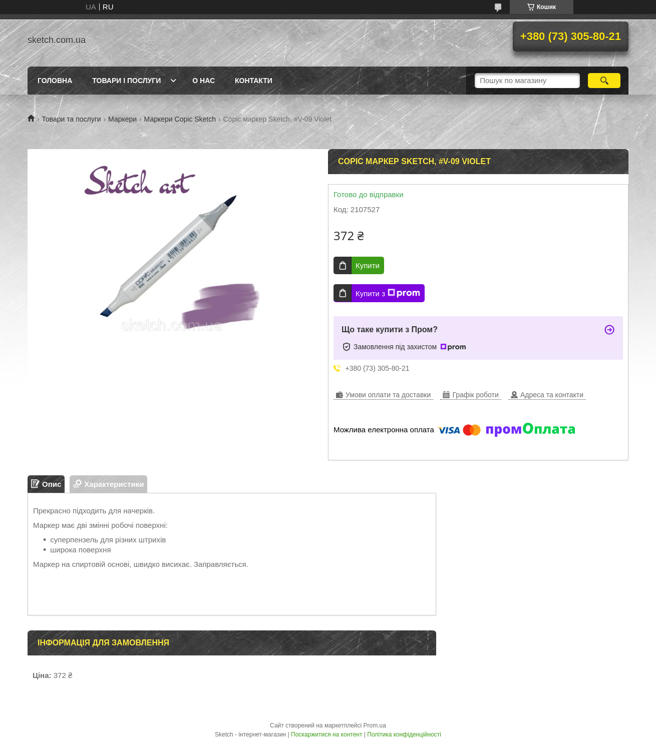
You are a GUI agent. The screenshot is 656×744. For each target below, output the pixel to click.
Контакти (253, 81)
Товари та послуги (71, 119)
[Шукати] (604, 80)
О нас (203, 81)
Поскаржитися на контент (326, 734)
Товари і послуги (126, 81)
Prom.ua (375, 725)
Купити (368, 265)
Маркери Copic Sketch (180, 119)
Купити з (388, 293)
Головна (55, 81)
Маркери (122, 119)
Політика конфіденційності (404, 734)
